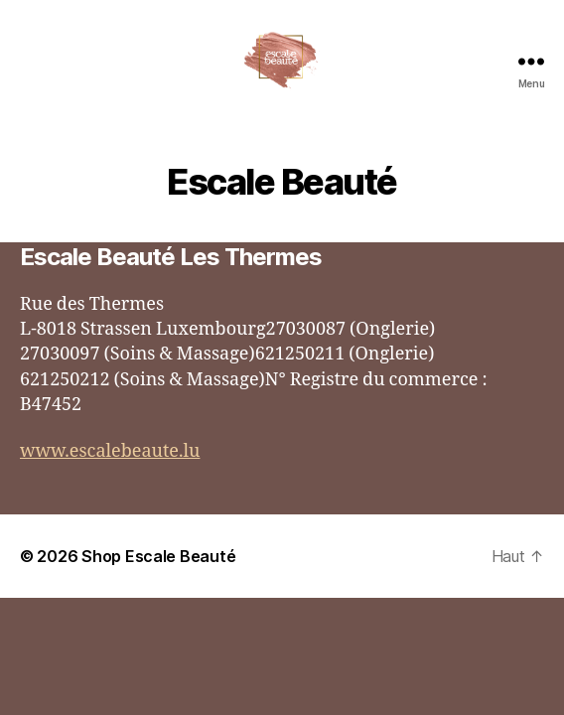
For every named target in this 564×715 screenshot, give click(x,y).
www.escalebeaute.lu (110, 451)
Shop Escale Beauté (158, 556)
